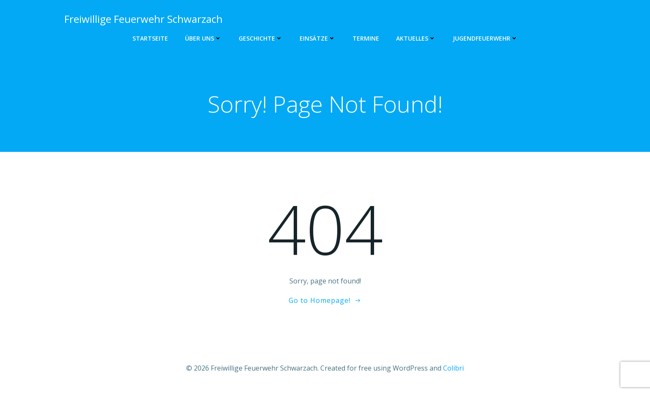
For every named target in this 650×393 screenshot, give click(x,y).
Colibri (453, 368)
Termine (366, 38)
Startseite (150, 38)
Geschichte (261, 38)
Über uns (203, 38)
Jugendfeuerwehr (485, 38)
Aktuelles (416, 38)
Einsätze (318, 38)
